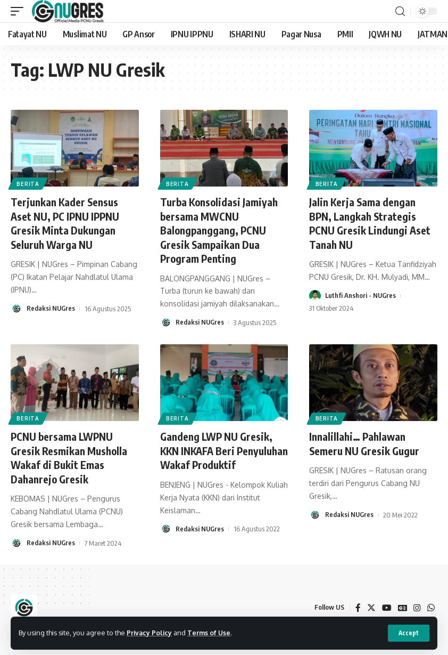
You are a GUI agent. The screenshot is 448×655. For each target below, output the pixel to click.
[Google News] (402, 605)
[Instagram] (417, 605)
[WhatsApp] (431, 605)
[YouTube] (386, 605)
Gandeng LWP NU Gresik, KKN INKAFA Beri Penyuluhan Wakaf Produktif (218, 455)
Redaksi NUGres (51, 307)
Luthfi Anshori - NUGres (361, 294)
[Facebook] (357, 605)
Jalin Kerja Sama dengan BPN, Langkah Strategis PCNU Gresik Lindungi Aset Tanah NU (371, 222)
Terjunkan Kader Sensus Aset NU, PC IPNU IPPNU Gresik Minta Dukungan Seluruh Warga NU (66, 222)
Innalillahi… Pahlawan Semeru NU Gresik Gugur (365, 442)
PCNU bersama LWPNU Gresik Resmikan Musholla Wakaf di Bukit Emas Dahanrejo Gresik (70, 455)
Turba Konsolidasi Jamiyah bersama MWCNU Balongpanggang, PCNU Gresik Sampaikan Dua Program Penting (220, 229)
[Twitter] (371, 605)
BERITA (28, 183)
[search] (400, 11)
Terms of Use (211, 632)
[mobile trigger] (20, 11)
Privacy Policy (150, 632)
